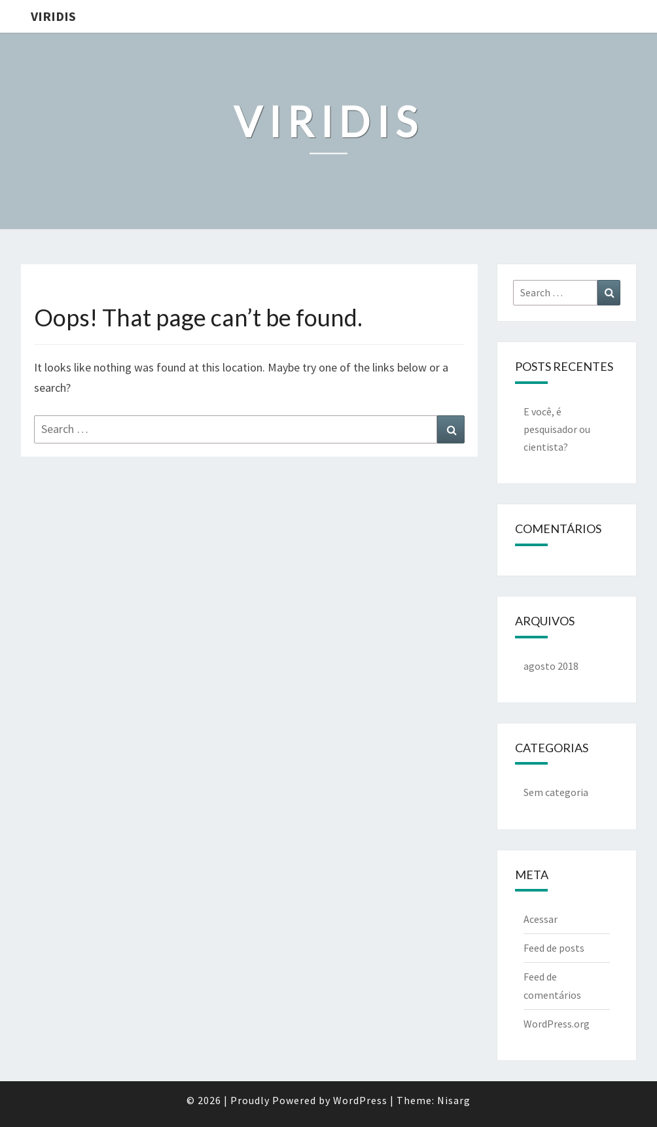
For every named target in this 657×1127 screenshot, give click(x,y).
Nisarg (454, 1100)
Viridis (53, 16)
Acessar (541, 919)
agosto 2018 (551, 665)
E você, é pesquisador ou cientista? (557, 429)
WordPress (360, 1100)
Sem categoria (556, 792)
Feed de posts (554, 947)
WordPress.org (557, 1023)
